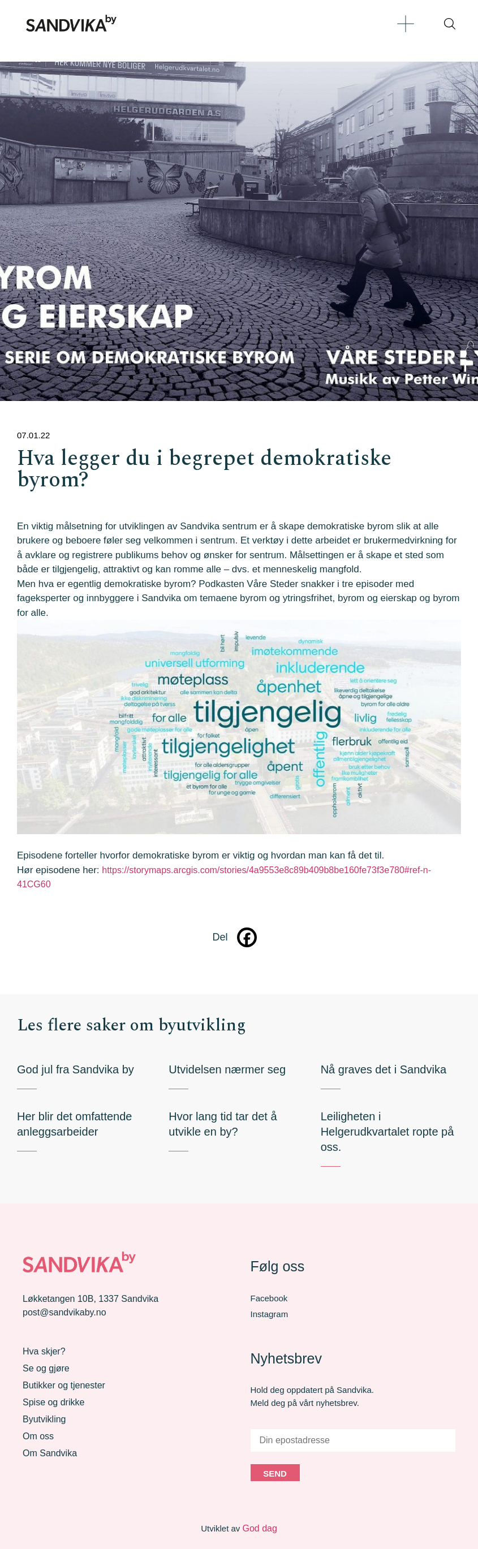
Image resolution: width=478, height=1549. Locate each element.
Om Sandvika (50, 1453)
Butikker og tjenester (64, 1385)
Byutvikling (44, 1419)
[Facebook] (247, 937)
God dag (259, 1528)
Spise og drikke (53, 1402)
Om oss (38, 1436)
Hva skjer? (44, 1351)
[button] (405, 23)
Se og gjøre (46, 1368)
